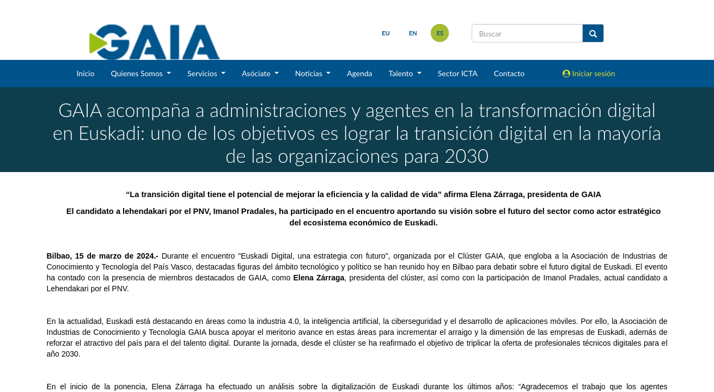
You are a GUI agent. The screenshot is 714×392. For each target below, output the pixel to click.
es (438, 32)
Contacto (509, 73)
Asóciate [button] (257, 73)
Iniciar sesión (589, 73)
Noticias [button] (310, 73)
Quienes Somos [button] (137, 73)
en (411, 32)
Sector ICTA (458, 73)
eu (385, 32)
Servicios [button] (203, 73)
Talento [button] (402, 73)
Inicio (85, 73)
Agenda (360, 73)
